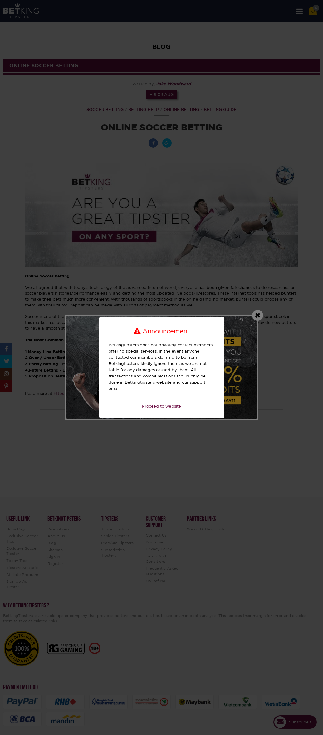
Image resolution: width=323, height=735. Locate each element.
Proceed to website (161, 406)
